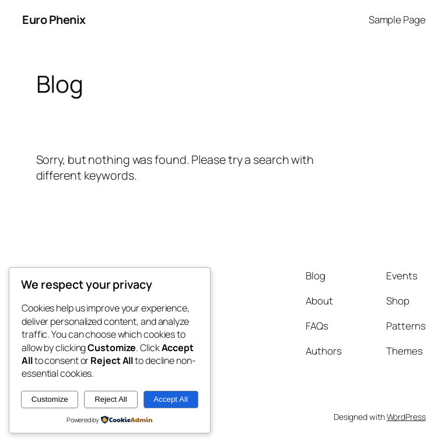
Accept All (170, 399)
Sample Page (397, 19)
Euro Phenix (54, 19)
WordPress (406, 416)
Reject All (110, 399)
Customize (50, 399)
